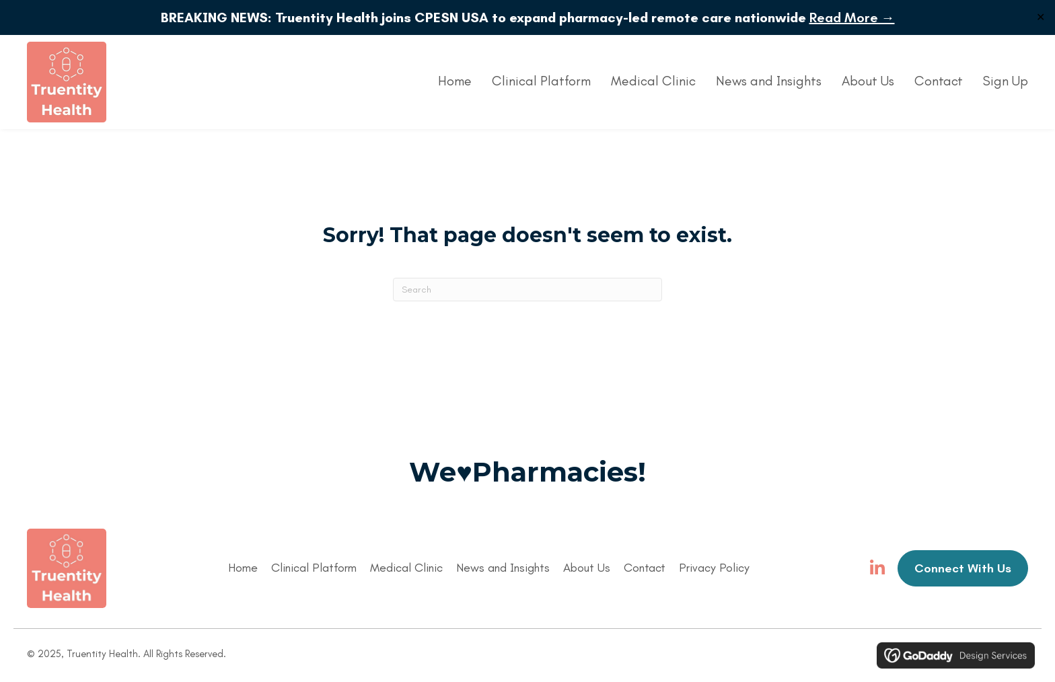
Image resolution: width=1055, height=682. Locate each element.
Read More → (852, 17)
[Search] (527, 289)
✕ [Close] (1040, 17)
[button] (877, 568)
